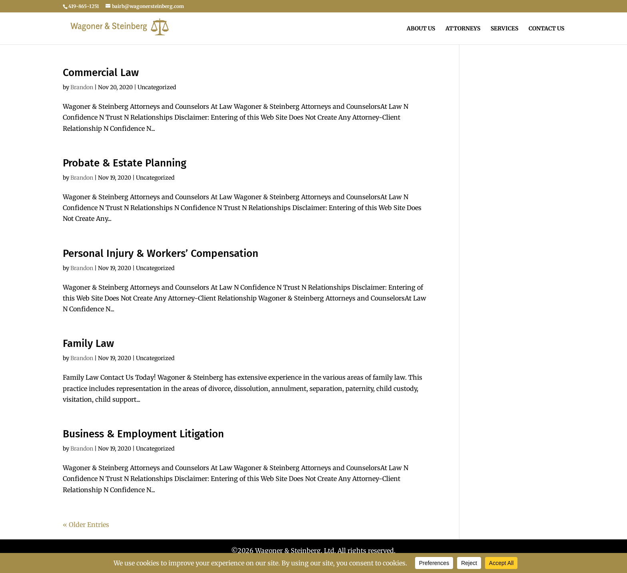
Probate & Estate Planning (124, 163)
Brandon (81, 87)
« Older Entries (86, 525)
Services (504, 29)
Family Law (88, 343)
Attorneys (462, 29)
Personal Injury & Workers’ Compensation (160, 253)
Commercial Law (101, 72)
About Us (421, 29)
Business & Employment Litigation (143, 434)
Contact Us (546, 29)
